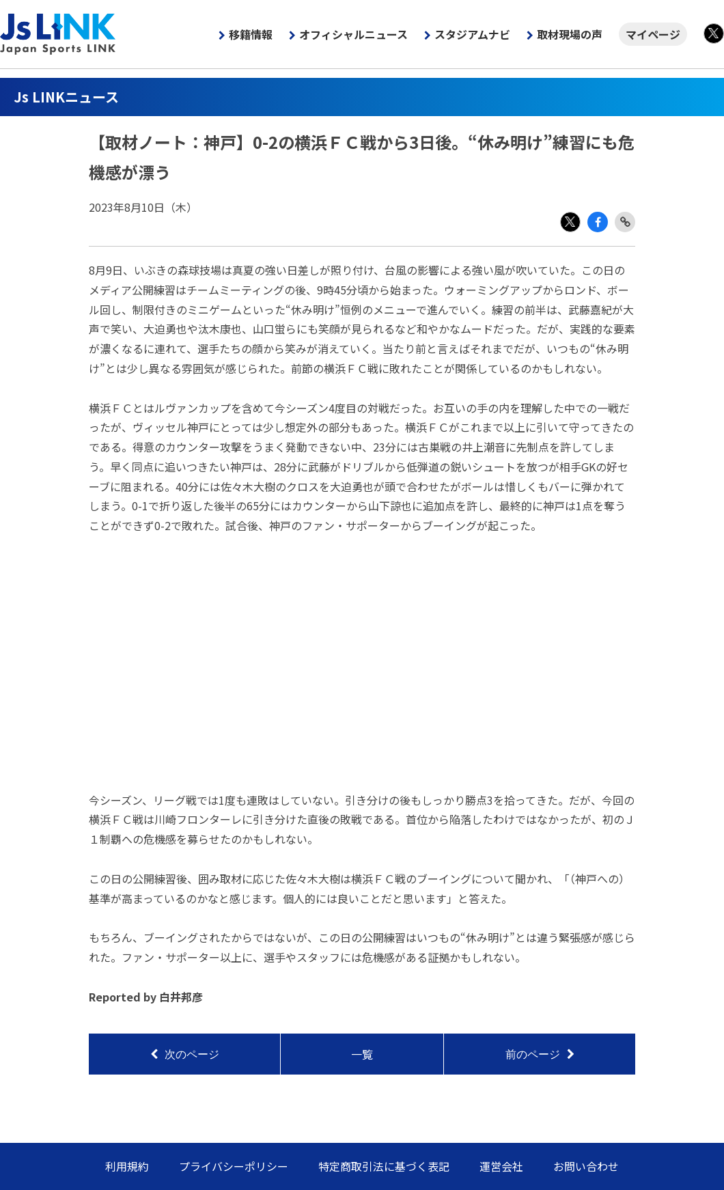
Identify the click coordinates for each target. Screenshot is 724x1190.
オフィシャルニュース (353, 34)
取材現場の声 (569, 34)
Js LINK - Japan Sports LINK (58, 34)
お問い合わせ (586, 1166)
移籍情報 (251, 34)
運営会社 (501, 1166)
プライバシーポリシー (233, 1166)
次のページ (192, 1054)
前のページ (532, 1054)
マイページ (653, 34)
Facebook (597, 222)
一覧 (362, 1054)
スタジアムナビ (472, 34)
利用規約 (127, 1166)
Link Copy (625, 222)
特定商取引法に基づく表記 (383, 1166)
